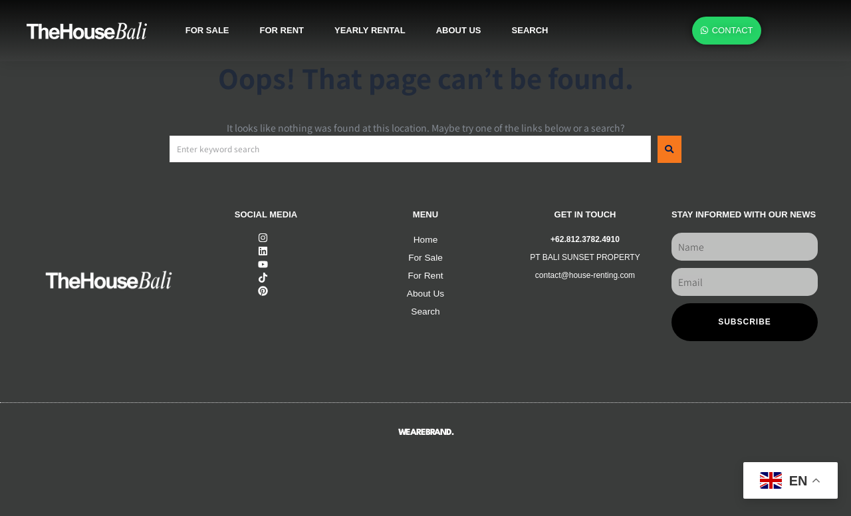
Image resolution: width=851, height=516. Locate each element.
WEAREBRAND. (425, 432)
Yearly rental (370, 30)
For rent (282, 30)
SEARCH (530, 30)
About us (458, 30)
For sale (207, 30)
